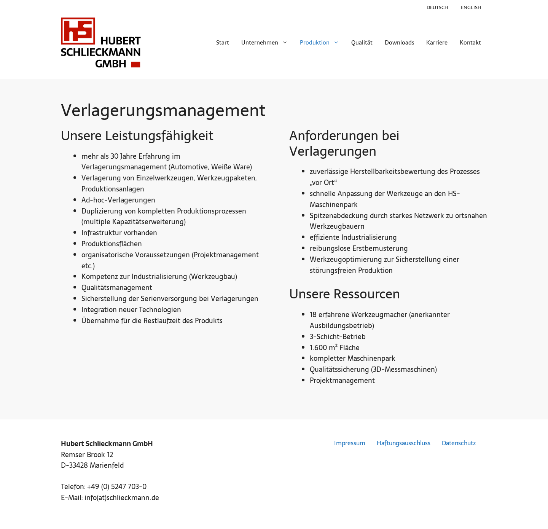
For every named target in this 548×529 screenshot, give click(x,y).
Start (222, 42)
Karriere (437, 42)
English (471, 7)
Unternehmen (267, 42)
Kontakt (470, 42)
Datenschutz (459, 443)
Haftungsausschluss (403, 443)
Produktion (322, 42)
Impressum (349, 443)
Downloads (399, 42)
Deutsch (437, 7)
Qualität (362, 42)
